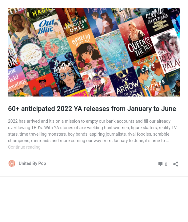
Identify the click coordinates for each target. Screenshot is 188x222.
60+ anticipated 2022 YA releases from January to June (92, 109)
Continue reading (24, 147)
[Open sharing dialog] (175, 162)
